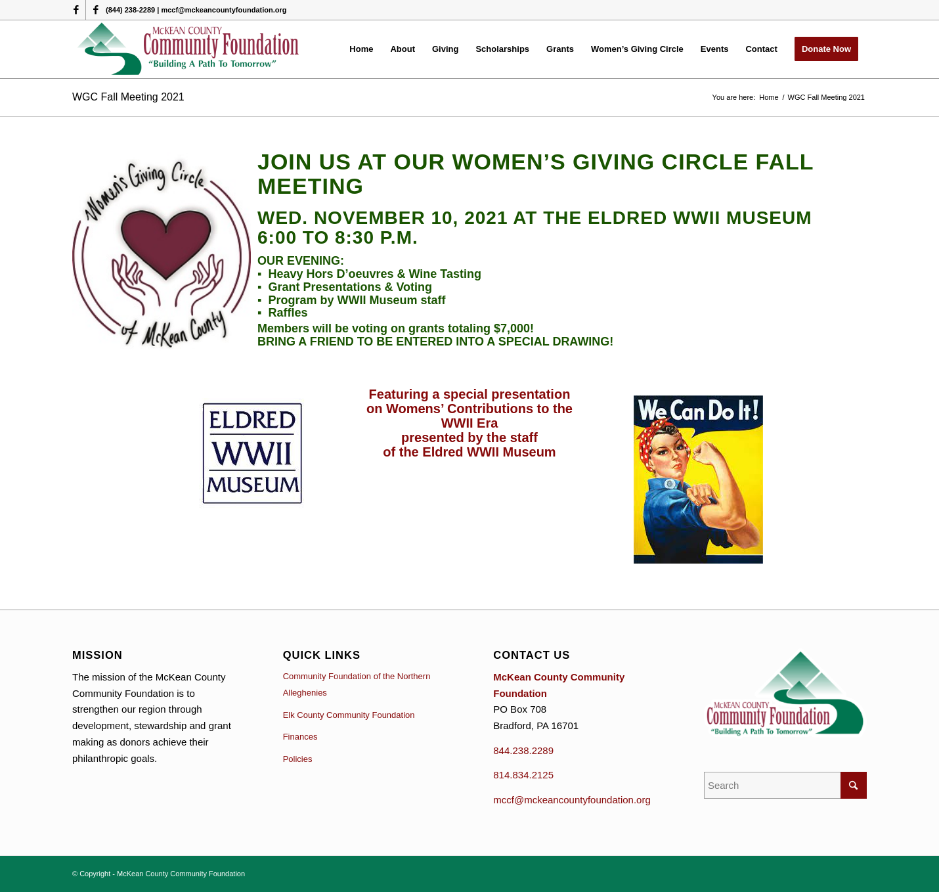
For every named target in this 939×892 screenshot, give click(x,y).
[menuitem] (361, 49)
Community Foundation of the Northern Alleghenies (357, 684)
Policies (298, 759)
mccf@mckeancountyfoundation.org (572, 799)
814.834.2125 (523, 774)
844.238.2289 (523, 750)
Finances (300, 737)
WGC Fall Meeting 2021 (128, 96)
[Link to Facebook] (75, 10)
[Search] (785, 785)
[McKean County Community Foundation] (188, 49)
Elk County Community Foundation (349, 715)
